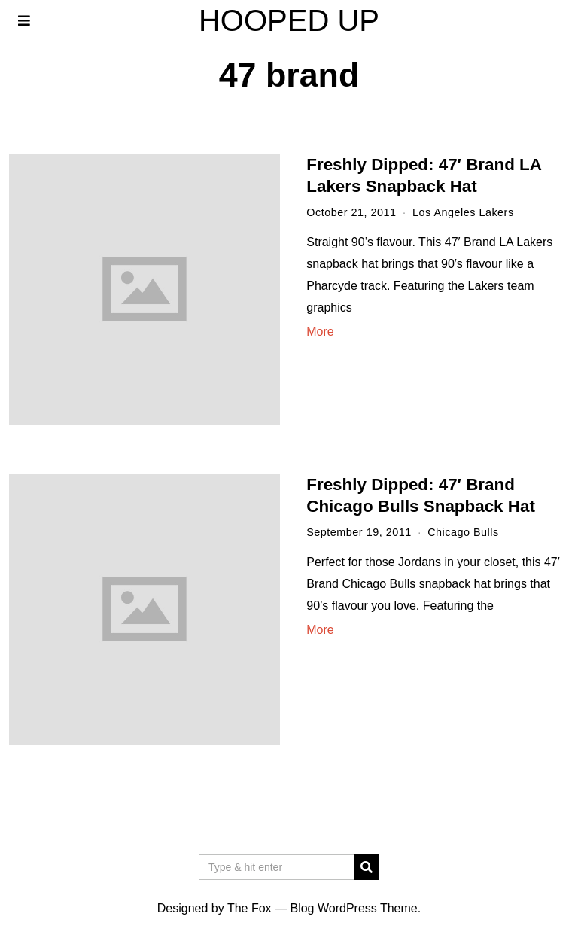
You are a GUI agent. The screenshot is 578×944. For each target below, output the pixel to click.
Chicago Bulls (463, 532)
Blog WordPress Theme (353, 908)
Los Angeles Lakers (463, 212)
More (319, 331)
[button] (366, 867)
